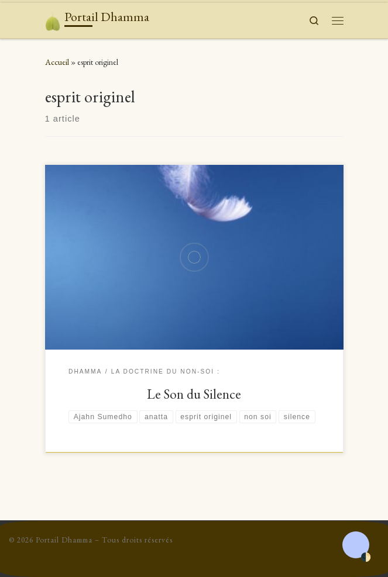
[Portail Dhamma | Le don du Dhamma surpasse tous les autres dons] (53, 19)
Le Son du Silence (194, 394)
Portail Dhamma (64, 540)
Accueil (57, 62)
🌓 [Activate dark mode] (365, 557)
